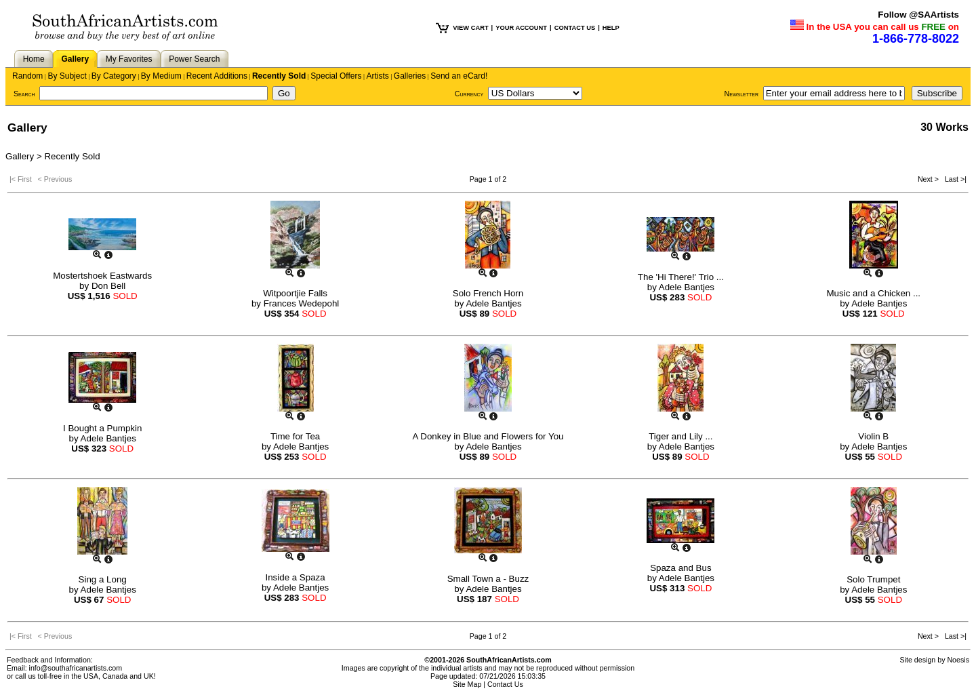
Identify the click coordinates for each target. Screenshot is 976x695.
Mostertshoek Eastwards (102, 276)
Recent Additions (216, 76)
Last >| (954, 179)
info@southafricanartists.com (76, 668)
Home (34, 59)
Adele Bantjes (493, 303)
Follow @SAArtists (918, 14)
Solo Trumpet (873, 579)
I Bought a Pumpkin (102, 428)
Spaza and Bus (680, 568)
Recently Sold (279, 76)
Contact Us (505, 684)
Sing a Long (103, 579)
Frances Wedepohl (302, 303)
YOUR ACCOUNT (521, 27)
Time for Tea (295, 436)
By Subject (66, 76)
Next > (929, 179)
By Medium (161, 76)
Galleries (410, 76)
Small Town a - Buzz (488, 579)
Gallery (75, 59)
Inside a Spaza (295, 577)
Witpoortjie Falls (295, 293)
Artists (377, 76)
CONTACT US (574, 27)
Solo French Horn (488, 293)
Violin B (873, 436)
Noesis (958, 660)
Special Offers (335, 76)
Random (27, 76)
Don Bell (108, 286)
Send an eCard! (458, 76)
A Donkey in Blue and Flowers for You (487, 436)
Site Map (467, 684)
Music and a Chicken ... (874, 293)
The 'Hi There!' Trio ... (681, 277)
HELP (611, 27)
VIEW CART (470, 27)
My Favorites (129, 59)
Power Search (194, 59)
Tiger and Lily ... (680, 436)
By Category (114, 76)
